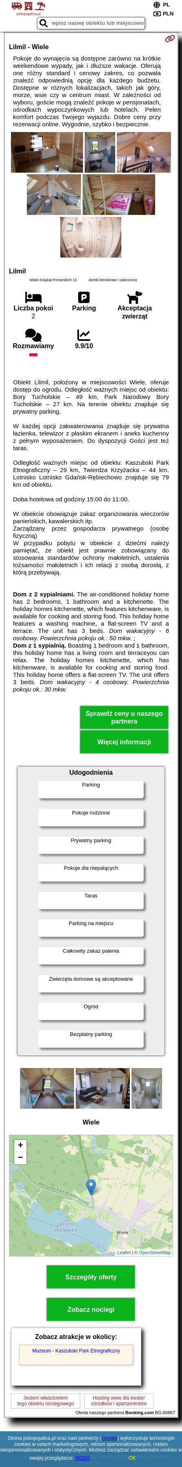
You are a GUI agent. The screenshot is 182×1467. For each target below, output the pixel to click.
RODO (82, 1458)
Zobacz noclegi (91, 1309)
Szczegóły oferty (90, 1277)
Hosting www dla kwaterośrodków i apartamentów (119, 1400)
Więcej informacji (124, 742)
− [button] (20, 1158)
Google (109, 1438)
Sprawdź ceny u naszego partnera (124, 717)
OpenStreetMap (155, 1252)
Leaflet (124, 1252)
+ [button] (20, 1146)
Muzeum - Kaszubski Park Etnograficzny (76, 1351)
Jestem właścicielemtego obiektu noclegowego (45, 1400)
